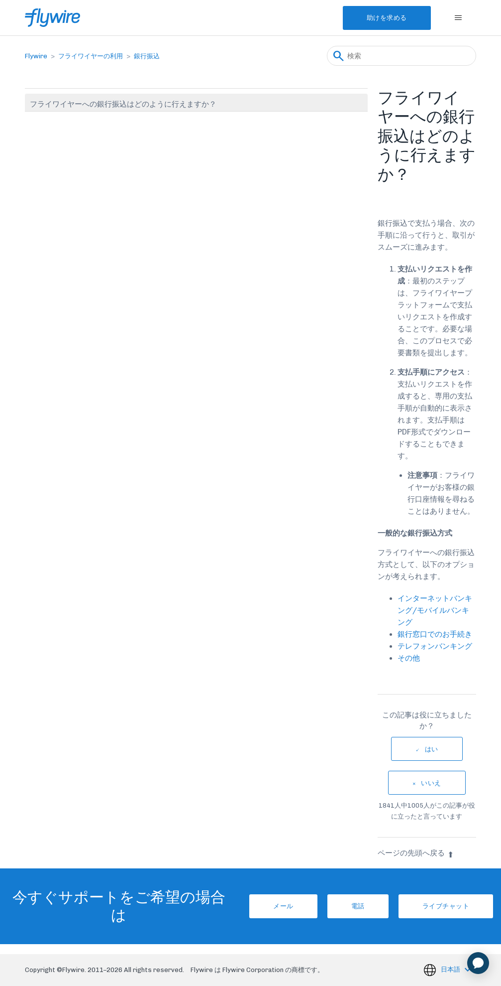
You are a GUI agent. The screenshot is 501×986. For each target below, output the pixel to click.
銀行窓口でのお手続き (435, 634)
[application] (478, 963)
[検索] (401, 56)
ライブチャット (446, 906)
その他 (409, 658)
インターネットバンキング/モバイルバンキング (435, 610)
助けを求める (387, 17)
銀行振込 (147, 56)
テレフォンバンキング (435, 646)
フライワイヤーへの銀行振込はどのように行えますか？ (123, 104)
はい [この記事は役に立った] (431, 749)
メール (283, 906)
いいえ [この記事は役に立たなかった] (431, 783)
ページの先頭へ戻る (416, 852)
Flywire (36, 56)
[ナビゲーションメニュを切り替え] (458, 17)
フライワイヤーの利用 (90, 56)
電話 (358, 906)
